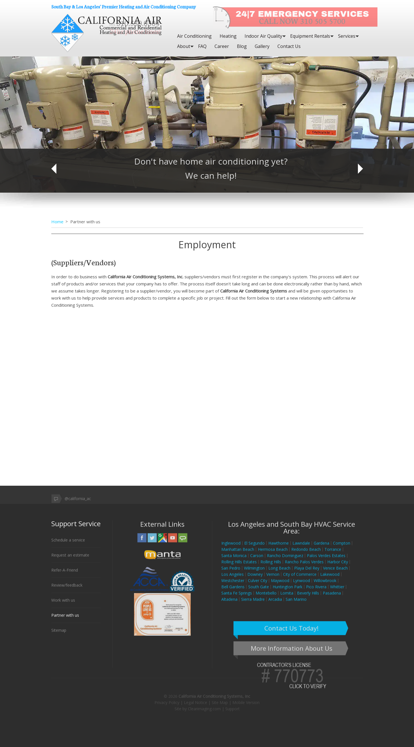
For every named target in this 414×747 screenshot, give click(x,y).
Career (222, 46)
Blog (242, 46)
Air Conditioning (194, 36)
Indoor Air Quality (263, 36)
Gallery (262, 46)
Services (346, 36)
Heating (228, 36)
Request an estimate (70, 558)
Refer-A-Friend (64, 573)
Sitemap (58, 634)
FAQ (202, 46)
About (183, 46)
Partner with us (65, 619)
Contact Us (289, 46)
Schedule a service (68, 543)
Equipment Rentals (310, 36)
